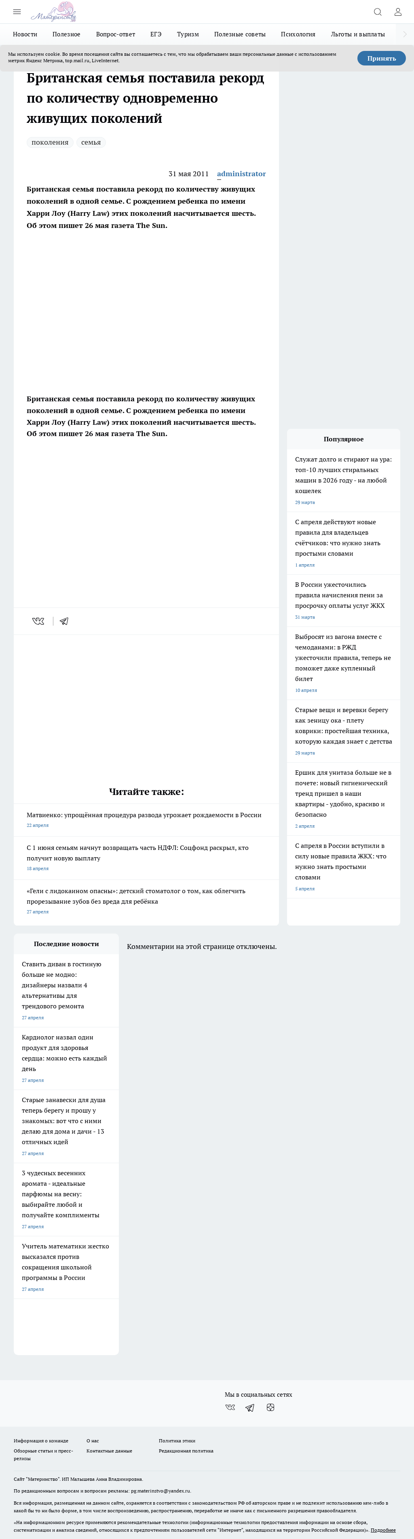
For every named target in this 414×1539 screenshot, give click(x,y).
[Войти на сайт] (398, 12)
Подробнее (383, 1480)
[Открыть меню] (17, 12)
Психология (298, 34)
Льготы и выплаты (358, 34)
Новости (25, 34)
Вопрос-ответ (115, 34)
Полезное (66, 34)
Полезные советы (240, 34)
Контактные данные (109, 1401)
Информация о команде (41, 1390)
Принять (382, 58)
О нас (93, 1390)
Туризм (188, 34)
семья (91, 142)
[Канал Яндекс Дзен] (270, 1357)
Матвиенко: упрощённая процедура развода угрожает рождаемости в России (146, 821)
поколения (50, 142)
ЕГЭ (156, 34)
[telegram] (67, 621)
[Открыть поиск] (378, 12)
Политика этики (177, 1390)
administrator (241, 173)
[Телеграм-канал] (250, 1357)
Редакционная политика (186, 1401)
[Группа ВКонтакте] (230, 1357)
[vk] (39, 621)
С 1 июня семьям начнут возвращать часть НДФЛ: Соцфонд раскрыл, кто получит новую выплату (146, 858)
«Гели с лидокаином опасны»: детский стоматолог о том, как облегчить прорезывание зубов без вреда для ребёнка (146, 902)
